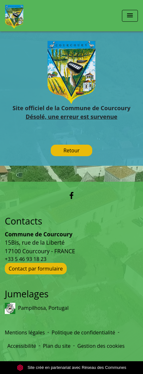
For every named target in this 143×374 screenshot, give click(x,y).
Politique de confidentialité (83, 332)
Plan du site (57, 345)
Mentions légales (25, 332)
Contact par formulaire (36, 268)
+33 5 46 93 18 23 (26, 259)
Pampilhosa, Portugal (37, 308)
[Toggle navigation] (130, 16)
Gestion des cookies (100, 345)
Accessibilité (21, 345)
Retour (72, 150)
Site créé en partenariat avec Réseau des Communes (71, 367)
